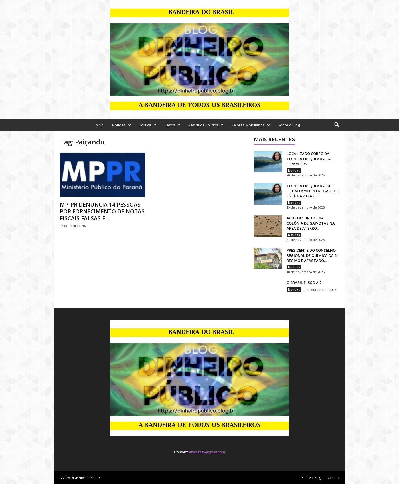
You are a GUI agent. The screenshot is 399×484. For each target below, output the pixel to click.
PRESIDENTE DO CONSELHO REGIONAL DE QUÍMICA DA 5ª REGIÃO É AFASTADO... (312, 255)
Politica (147, 125)
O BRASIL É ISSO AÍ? (304, 282)
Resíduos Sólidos (205, 125)
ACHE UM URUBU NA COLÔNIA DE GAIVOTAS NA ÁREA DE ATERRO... (311, 223)
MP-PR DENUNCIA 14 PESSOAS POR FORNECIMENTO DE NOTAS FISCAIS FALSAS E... (102, 211)
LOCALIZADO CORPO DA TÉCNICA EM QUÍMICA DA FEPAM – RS (309, 158)
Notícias (121, 125)
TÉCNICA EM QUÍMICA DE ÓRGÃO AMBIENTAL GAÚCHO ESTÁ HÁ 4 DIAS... (313, 191)
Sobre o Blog (289, 125)
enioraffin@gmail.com (207, 452)
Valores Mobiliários (250, 125)
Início (99, 125)
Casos (172, 125)
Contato (334, 477)
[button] (336, 125)
